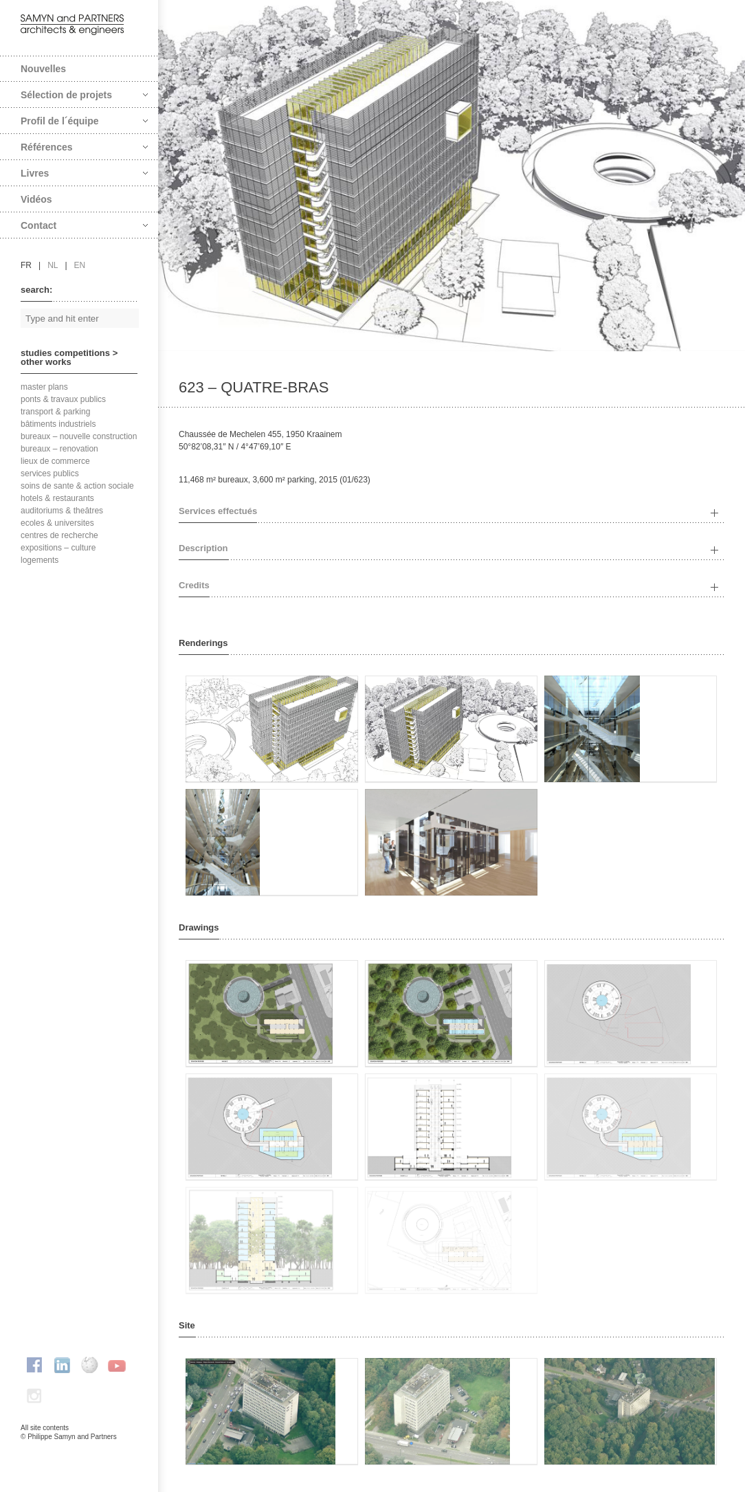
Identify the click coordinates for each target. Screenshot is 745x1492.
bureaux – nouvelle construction (79, 436)
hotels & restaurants (57, 498)
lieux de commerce (55, 461)
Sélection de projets (84, 95)
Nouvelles (43, 68)
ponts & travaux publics (63, 399)
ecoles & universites (57, 523)
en (80, 265)
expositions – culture (58, 548)
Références (84, 147)
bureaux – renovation (59, 449)
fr (26, 265)
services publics (50, 473)
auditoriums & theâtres (62, 510)
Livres (84, 173)
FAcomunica (79, 1451)
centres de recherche (59, 535)
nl (52, 265)
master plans (44, 387)
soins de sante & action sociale (77, 486)
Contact (84, 225)
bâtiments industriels (58, 424)
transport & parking (55, 411)
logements (39, 560)
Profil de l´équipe (84, 121)
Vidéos (36, 199)
